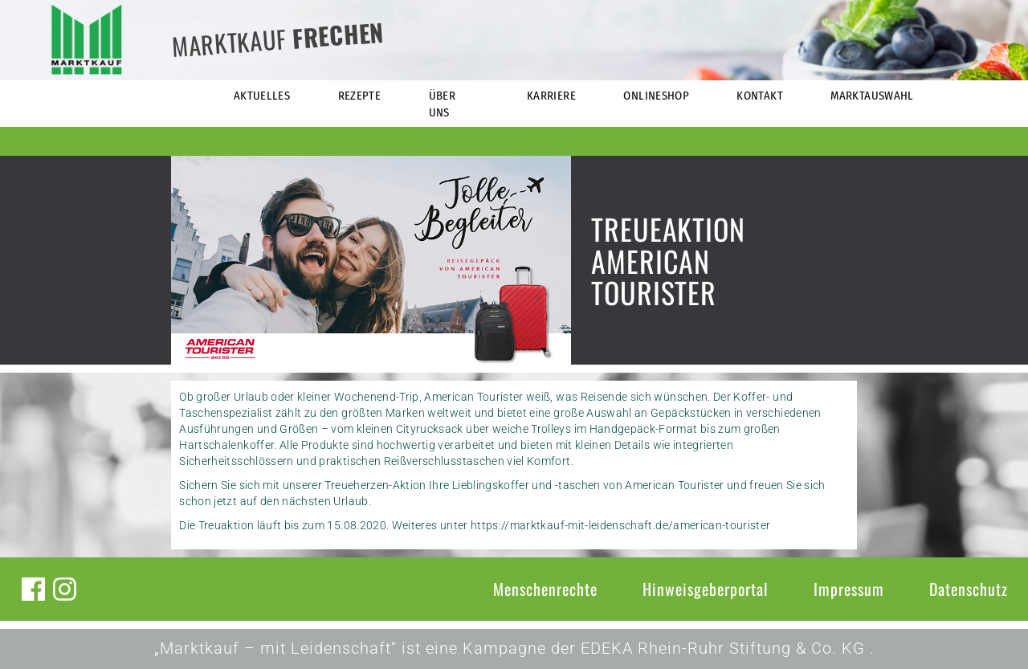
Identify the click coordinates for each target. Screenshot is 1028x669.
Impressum (849, 589)
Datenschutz (968, 589)
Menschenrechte (545, 589)
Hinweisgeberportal (705, 589)
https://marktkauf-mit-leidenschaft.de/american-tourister (621, 525)
